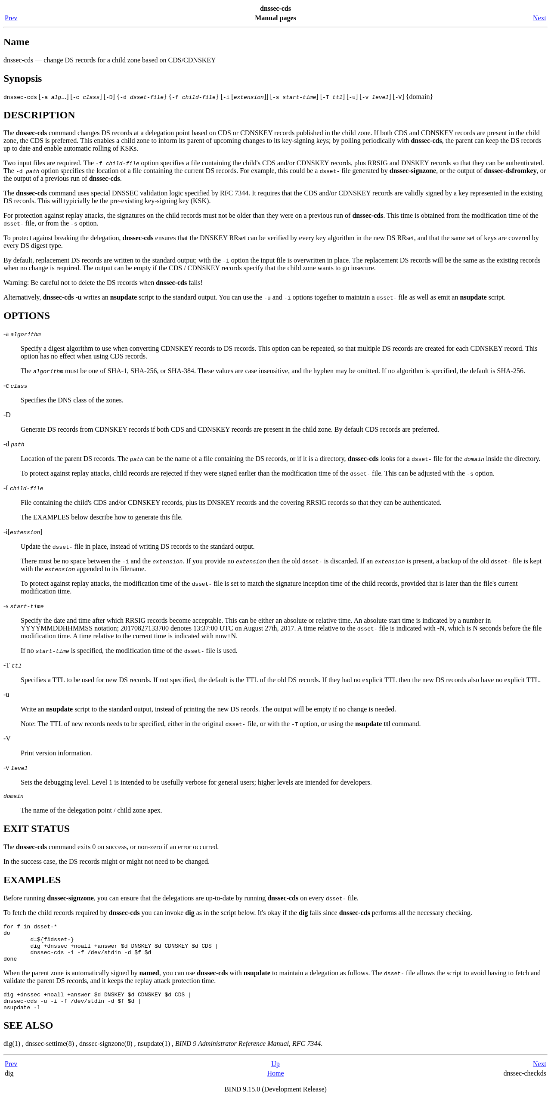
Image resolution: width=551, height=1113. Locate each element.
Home (275, 1086)
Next (539, 18)
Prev (11, 18)
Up (275, 1076)
